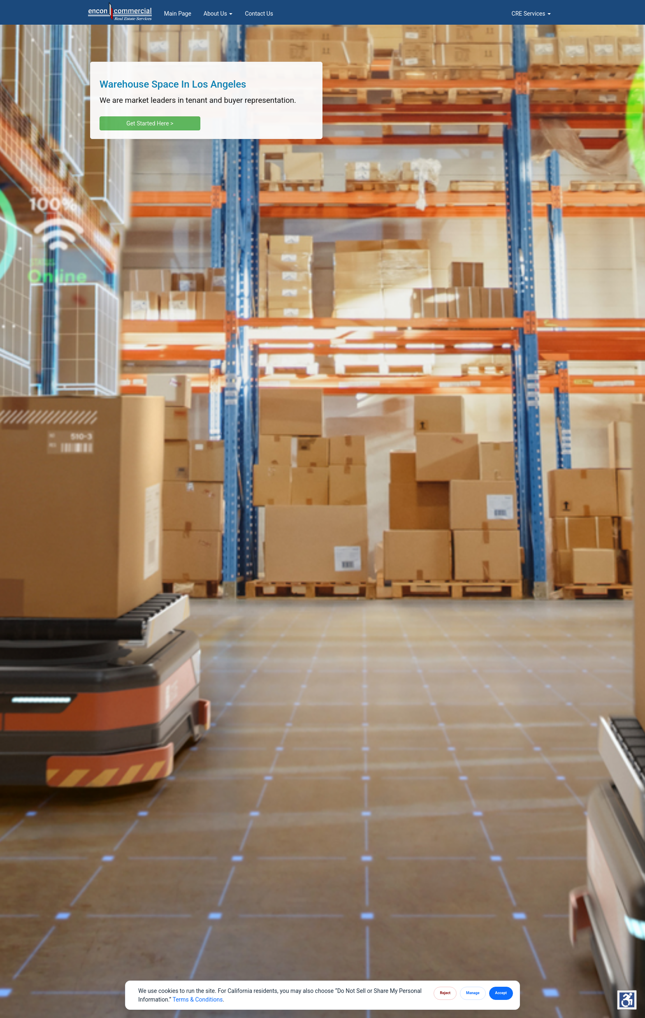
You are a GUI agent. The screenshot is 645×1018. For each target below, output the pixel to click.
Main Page (177, 13)
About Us (218, 13)
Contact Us (259, 13)
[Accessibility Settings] (627, 1000)
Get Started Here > (149, 123)
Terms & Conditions (197, 999)
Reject (445, 993)
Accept (501, 993)
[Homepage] (120, 10)
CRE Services (531, 13)
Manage (473, 993)
